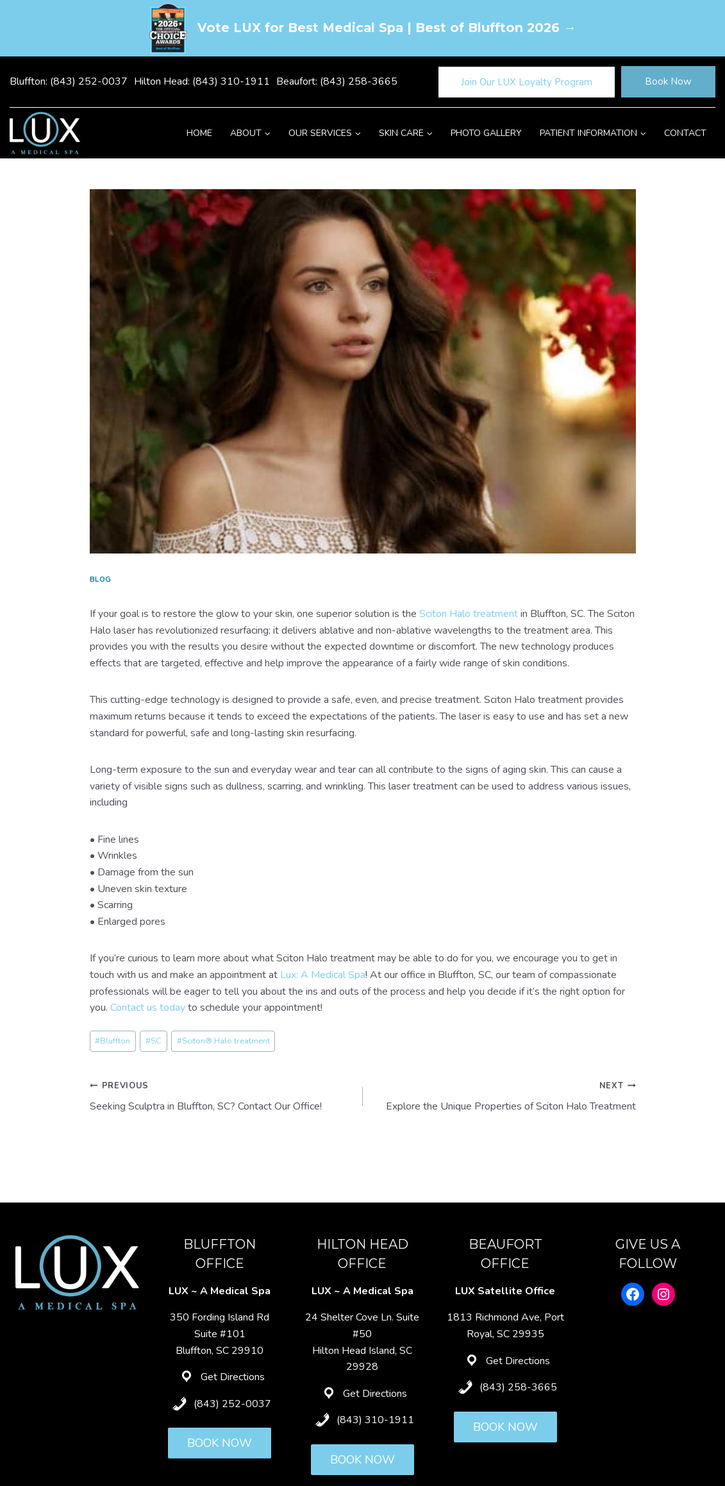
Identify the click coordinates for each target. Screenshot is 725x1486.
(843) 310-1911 (375, 1420)
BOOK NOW (219, 1443)
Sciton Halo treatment (468, 614)
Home (199, 133)
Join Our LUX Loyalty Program (526, 82)
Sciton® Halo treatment (223, 1041)
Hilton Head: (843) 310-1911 (202, 81)
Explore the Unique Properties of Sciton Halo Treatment (504, 1095)
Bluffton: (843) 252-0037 (69, 81)
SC (154, 1041)
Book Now (668, 81)
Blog (101, 579)
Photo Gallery (486, 133)
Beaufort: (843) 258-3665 (336, 81)
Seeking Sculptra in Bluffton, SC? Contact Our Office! (221, 1095)
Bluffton (112, 1041)
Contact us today (147, 1008)
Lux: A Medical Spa (322, 975)
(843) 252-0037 (232, 1404)
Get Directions (233, 1377)
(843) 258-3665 (518, 1387)
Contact (685, 133)
